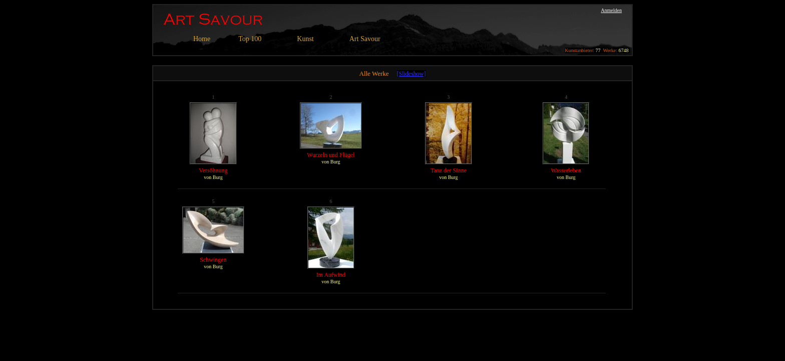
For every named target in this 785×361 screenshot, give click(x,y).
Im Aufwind (330, 274)
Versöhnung (213, 170)
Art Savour (364, 39)
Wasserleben (566, 170)
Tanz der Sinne (449, 170)
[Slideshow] (411, 73)
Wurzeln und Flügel (331, 154)
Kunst (305, 39)
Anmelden (611, 10)
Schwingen (213, 259)
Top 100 (249, 39)
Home (201, 39)
